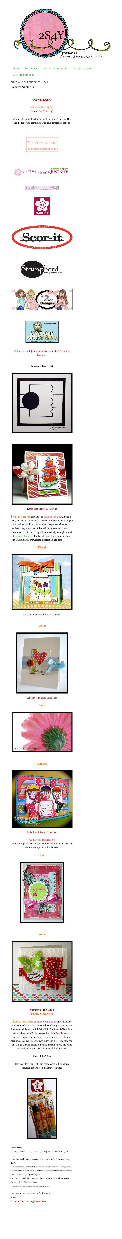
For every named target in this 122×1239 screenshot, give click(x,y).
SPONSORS (31, 68)
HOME (15, 68)
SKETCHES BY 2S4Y (23, 75)
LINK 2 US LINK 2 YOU (54, 68)
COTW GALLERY (82, 68)
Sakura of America (25, 536)
